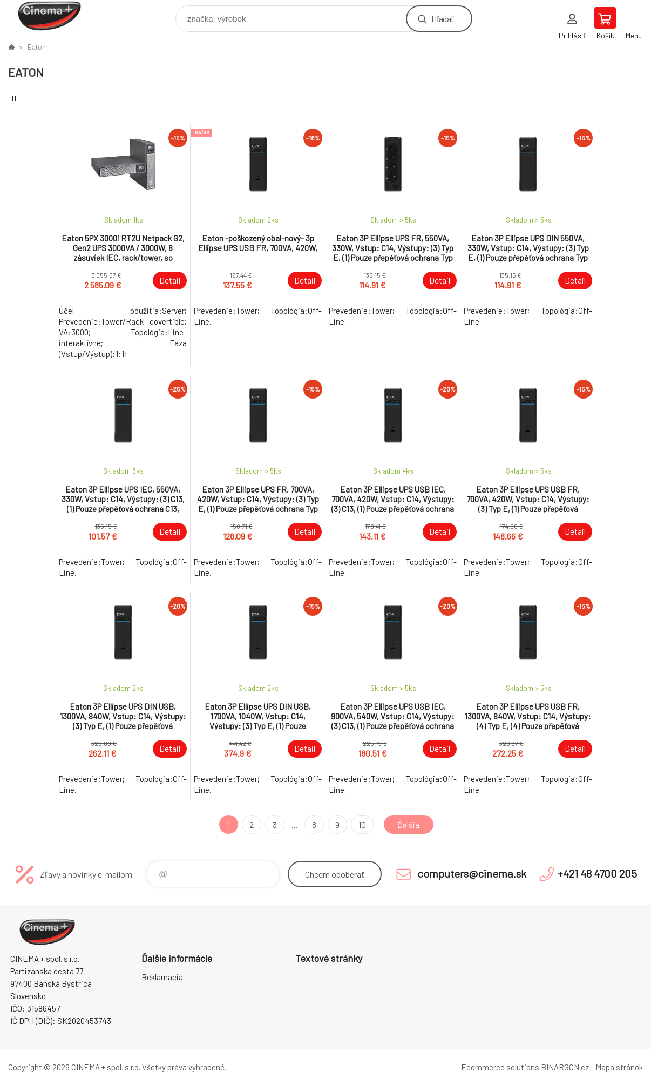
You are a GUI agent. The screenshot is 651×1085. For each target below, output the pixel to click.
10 (362, 824)
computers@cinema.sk (471, 873)
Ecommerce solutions (500, 1067)
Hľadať (442, 19)
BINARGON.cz (565, 1067)
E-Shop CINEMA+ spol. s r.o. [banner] (56, 16)
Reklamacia (162, 977)
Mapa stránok (619, 1067)
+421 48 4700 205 (597, 873)
